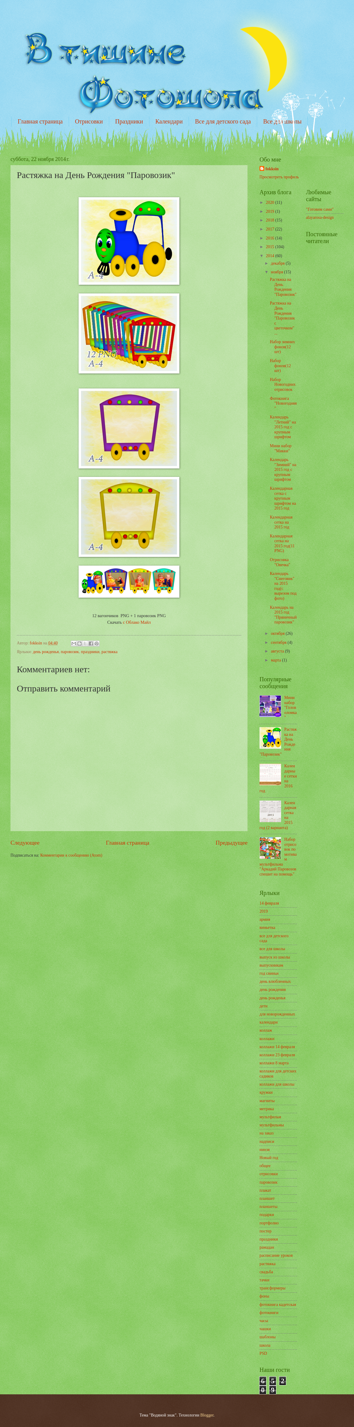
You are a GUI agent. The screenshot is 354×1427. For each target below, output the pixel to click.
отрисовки (269, 1174)
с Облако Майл (137, 622)
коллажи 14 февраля (277, 1047)
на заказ (267, 1133)
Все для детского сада (223, 121)
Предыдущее (232, 843)
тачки (264, 1280)
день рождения (273, 989)
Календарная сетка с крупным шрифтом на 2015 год (283, 498)
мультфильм (270, 1117)
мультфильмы (272, 1125)
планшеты (269, 1206)
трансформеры (272, 1288)
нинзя (265, 1149)
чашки (265, 1329)
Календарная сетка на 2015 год (281, 522)
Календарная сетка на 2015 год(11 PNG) (282, 543)
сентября (279, 642)
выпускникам (271, 965)
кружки (266, 1092)
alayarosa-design (320, 217)
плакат (265, 1190)
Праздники (129, 121)
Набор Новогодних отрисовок (283, 384)
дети (264, 1006)
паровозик (70, 652)
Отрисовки (89, 121)
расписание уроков (276, 1255)
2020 (270, 202)
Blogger (207, 1415)
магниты (267, 1100)
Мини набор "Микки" (280, 448)
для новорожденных (277, 1014)
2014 (270, 256)
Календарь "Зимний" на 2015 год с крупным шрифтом (283, 469)
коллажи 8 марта (274, 1063)
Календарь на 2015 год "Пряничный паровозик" (283, 615)
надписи (267, 1141)
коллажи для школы (277, 1084)
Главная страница (40, 121)
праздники (90, 652)
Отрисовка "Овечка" (280, 562)
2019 (270, 211)
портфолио (269, 1223)
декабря (278, 263)
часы (264, 1320)
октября (278, 633)
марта (276, 660)
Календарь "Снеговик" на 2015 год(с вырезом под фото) (283, 586)
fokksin (272, 169)
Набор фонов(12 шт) (280, 365)
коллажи (267, 1038)
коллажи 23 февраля (277, 1055)
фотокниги (269, 1312)
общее (265, 1166)
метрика (267, 1109)
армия (265, 919)
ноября (277, 272)
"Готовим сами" (320, 209)
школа (265, 1345)
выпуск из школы (275, 957)
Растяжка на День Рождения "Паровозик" (283, 287)
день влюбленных (275, 981)
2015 (270, 247)
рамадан (267, 1247)
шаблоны (268, 1337)
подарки (267, 1214)
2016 (270, 238)
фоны (264, 1296)
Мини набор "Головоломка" (290, 707)
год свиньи (269, 973)
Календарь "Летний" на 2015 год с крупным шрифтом (283, 427)
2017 (270, 229)
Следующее (25, 843)
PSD (263, 1353)
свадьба (266, 1272)
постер (266, 1231)
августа (278, 651)
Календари (169, 121)
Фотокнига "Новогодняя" (283, 403)
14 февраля (269, 903)
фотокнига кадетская (278, 1304)
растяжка (109, 652)
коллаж (266, 1030)
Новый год (269, 1157)
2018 (270, 220)
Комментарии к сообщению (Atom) (71, 855)
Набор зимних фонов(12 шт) (282, 347)
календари (269, 1022)
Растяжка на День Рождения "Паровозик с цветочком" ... (282, 318)
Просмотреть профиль (279, 177)
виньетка (267, 927)
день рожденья (45, 652)
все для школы (272, 949)
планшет (267, 1198)
